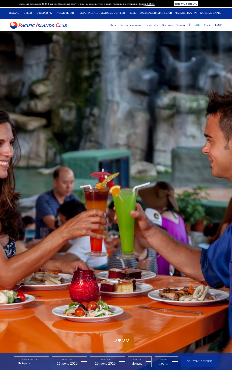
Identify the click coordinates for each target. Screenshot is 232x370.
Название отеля (29, 359)
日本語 (218, 25)
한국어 (207, 25)
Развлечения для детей (156, 12)
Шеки (133, 12)
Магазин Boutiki (186, 12)
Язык (197, 24)
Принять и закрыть (186, 3)
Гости (164, 359)
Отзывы (180, 25)
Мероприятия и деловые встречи (102, 12)
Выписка (105, 359)
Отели (28, 12)
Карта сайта (152, 25)
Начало (14, 12)
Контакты (167, 25)
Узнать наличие (199, 361)
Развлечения (65, 12)
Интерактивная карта (130, 25)
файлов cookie (147, 3)
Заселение (67, 359)
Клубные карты (211, 12)
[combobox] (31, 363)
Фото (113, 25)
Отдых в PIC (44, 12)
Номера (137, 359)
